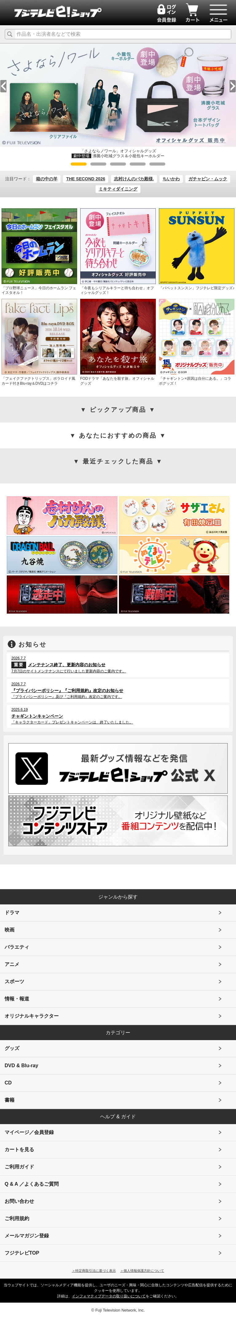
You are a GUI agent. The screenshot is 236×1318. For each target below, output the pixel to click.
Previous (3, 86)
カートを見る (19, 1149)
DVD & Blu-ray (21, 1065)
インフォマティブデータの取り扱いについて (109, 1296)
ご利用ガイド (19, 1166)
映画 (9, 929)
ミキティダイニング (118, 188)
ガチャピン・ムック (207, 178)
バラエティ (17, 947)
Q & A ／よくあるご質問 (32, 1184)
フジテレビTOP (22, 1253)
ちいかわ (171, 178)
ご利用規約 (17, 1218)
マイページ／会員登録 (29, 1132)
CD (8, 1082)
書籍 (9, 1100)
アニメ (12, 964)
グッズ (12, 1048)
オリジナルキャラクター (32, 1016)
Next (233, 86)
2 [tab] (98, 164)
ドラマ (12, 912)
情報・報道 (17, 998)
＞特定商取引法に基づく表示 (94, 1270)
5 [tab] (157, 164)
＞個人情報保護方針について (142, 1270)
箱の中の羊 (46, 178)
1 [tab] (79, 164)
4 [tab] (138, 164)
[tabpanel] (118, 101)
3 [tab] (118, 164)
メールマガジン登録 (27, 1235)
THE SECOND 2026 (85, 178)
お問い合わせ (19, 1201)
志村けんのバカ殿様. (134, 178)
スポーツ (14, 981)
